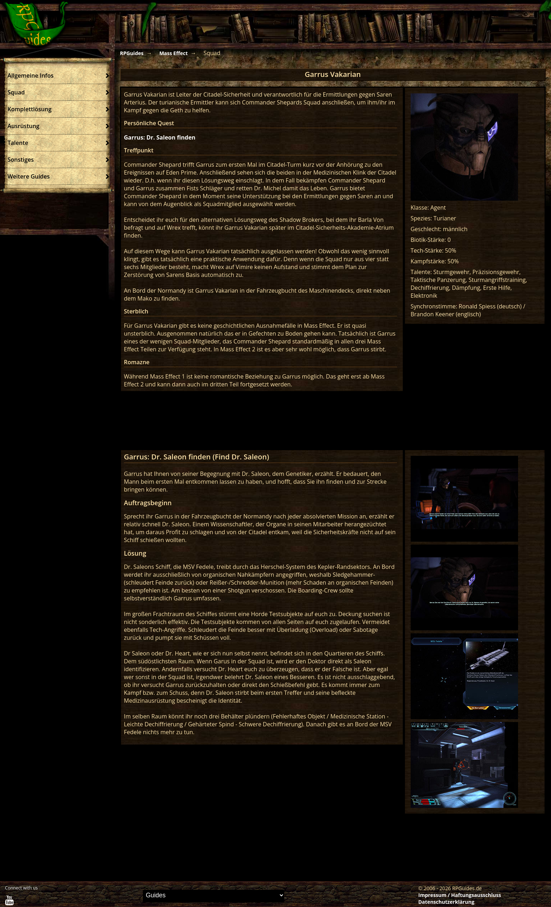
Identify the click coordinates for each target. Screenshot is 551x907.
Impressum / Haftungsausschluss (459, 895)
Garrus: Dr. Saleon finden (159, 137)
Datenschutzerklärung (446, 901)
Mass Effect (173, 53)
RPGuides (132, 53)
